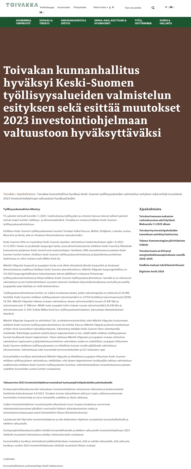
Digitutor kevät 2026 (151, 271)
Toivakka (8, 194)
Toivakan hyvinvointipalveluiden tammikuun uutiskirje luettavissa (158, 232)
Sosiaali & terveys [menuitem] (46, 22)
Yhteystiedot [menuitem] (79, 8)
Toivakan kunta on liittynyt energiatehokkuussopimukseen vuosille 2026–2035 (162, 255)
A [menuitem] (107, 8)
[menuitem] (166, 7)
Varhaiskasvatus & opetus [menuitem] (73, 22)
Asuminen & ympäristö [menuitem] (23, 22)
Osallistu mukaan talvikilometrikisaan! (161, 265)
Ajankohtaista (26, 194)
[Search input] (137, 8)
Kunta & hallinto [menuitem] (166, 22)
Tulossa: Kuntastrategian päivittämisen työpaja (162, 243)
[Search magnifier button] (153, 7)
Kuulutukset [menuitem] (63, 8)
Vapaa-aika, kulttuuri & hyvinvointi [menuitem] (110, 22)
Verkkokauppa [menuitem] (47, 8)
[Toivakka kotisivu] (22, 5)
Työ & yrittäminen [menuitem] (143, 22)
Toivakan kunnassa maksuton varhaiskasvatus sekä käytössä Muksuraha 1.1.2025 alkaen (157, 220)
